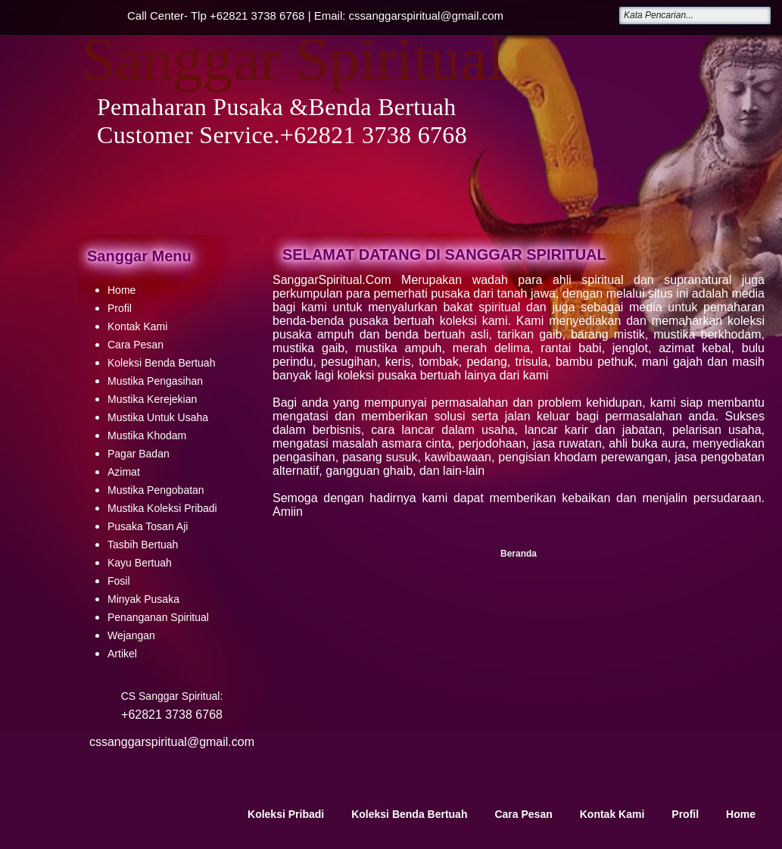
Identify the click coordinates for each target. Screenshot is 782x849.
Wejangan (131, 635)
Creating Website (617, 833)
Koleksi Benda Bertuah (161, 363)
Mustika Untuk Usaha (157, 417)
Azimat (123, 472)
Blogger (738, 833)
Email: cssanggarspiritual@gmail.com (408, 15)
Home (121, 290)
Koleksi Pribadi (286, 814)
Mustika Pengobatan (155, 490)
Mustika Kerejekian (152, 399)
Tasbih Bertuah (142, 544)
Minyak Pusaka (143, 599)
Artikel (122, 654)
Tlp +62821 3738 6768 (248, 15)
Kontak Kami (137, 326)
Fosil (118, 581)
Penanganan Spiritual (158, 617)
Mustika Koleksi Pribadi (162, 508)
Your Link (143, 833)
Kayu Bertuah (139, 563)
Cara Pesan (135, 345)
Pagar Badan (138, 454)
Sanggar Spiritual (293, 59)
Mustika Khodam (146, 435)
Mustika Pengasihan (155, 381)
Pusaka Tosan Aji (147, 526)
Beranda (518, 553)
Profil (119, 308)
